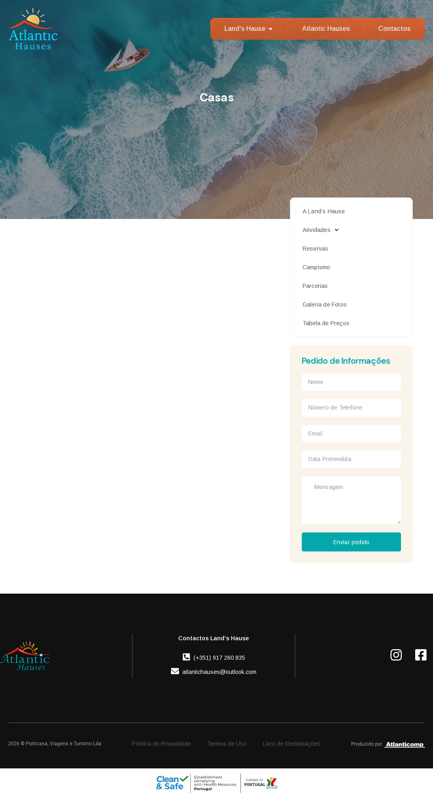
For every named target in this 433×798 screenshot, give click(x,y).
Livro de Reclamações (291, 743)
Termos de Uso (227, 743)
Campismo (317, 267)
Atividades (321, 230)
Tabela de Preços (326, 323)
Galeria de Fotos (325, 304)
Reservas (315, 248)
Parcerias (315, 286)
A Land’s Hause (324, 211)
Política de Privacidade (161, 743)
